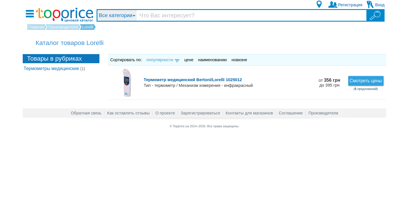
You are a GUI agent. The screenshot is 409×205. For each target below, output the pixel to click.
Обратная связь (86, 113)
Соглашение (291, 113)
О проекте (165, 113)
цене (189, 60)
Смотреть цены (366, 80)
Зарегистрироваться (200, 113)
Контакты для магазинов (249, 113)
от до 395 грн (329, 82)
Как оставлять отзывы (128, 113)
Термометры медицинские (54, 68)
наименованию (212, 60)
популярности (163, 60)
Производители (323, 113)
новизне (239, 60)
